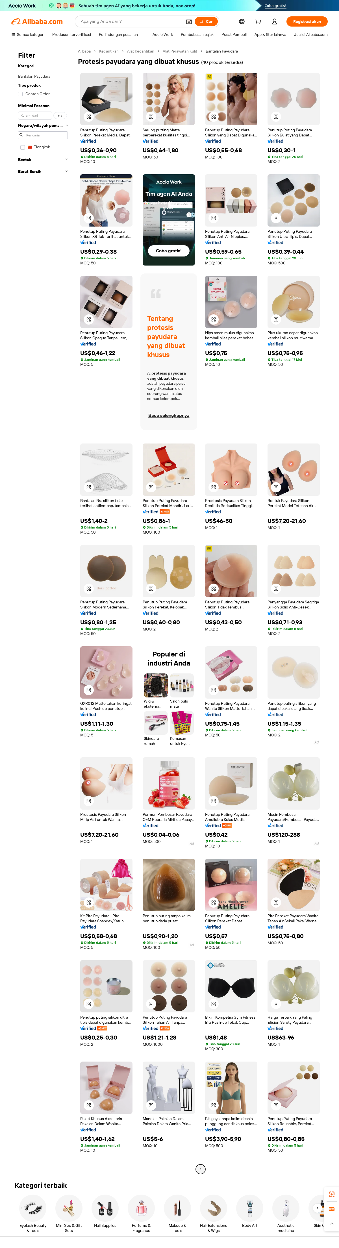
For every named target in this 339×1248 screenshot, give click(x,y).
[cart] (259, 22)
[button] (189, 21)
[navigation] (43, 611)
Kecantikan (109, 51)
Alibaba (84, 51)
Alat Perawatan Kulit (180, 51)
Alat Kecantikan (140, 51)
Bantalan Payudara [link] (222, 51)
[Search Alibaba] (131, 21)
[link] (331, 1194)
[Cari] (206, 21)
